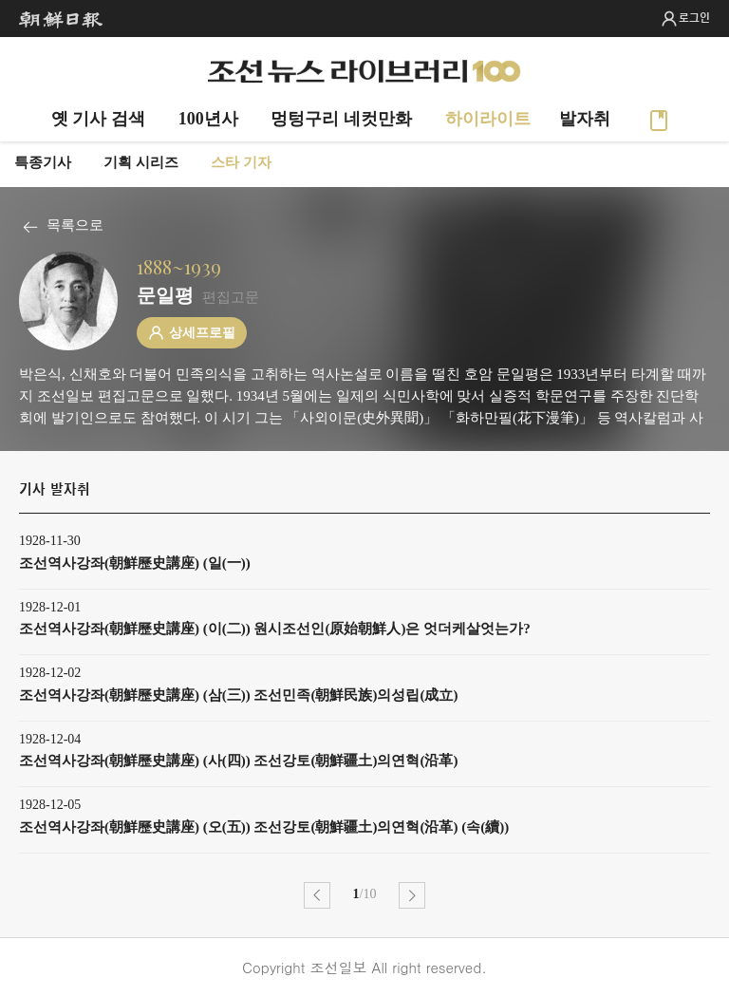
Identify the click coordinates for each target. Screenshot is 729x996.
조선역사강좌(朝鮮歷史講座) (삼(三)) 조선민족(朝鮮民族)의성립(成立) (238, 695)
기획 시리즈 (140, 162)
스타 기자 (241, 162)
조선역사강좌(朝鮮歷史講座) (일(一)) (135, 563)
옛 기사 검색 (98, 118)
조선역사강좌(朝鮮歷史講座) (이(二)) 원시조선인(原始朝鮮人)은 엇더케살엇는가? (275, 628)
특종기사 (42, 162)
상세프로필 (202, 333)
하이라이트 (488, 118)
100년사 (208, 118)
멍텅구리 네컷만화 (341, 118)
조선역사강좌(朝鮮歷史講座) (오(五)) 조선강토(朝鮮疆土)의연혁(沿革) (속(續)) (264, 827)
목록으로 (75, 225)
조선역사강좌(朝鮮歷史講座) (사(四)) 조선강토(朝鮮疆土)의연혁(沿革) (238, 760)
